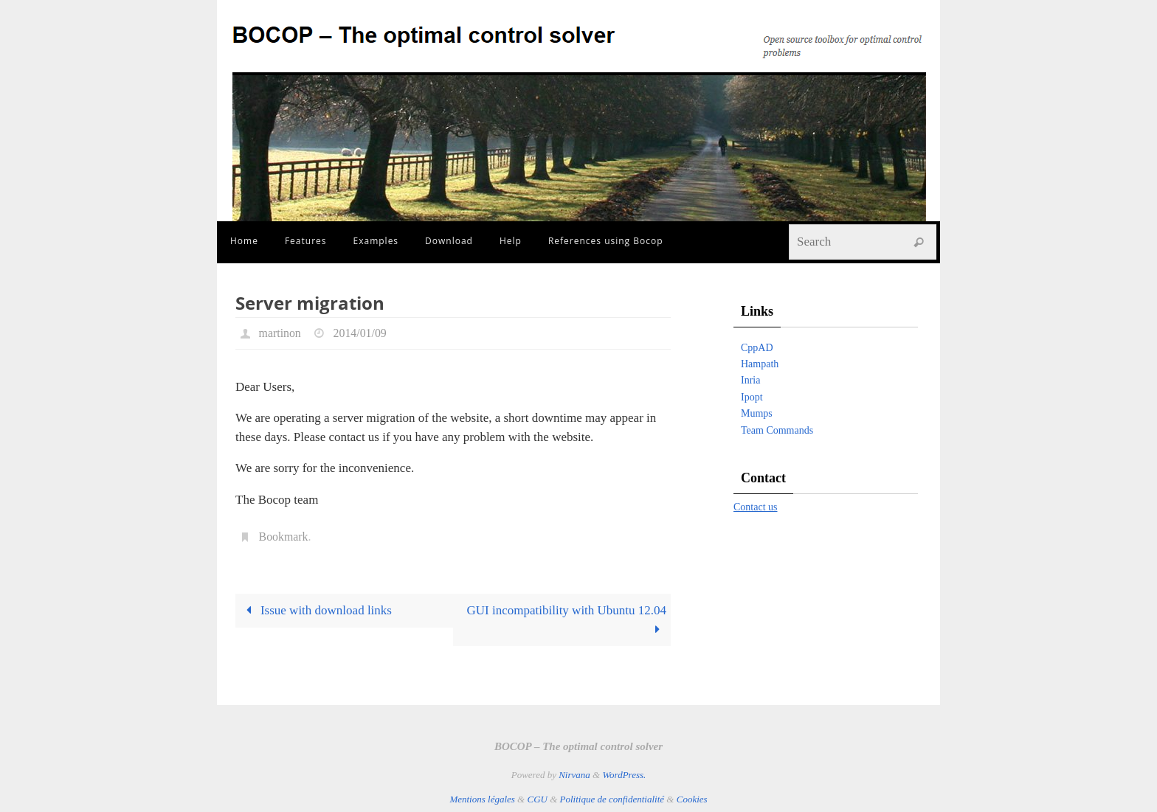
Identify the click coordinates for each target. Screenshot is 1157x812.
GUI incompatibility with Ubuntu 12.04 (567, 619)
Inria (750, 380)
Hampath (759, 363)
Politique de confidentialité (612, 799)
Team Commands (777, 430)
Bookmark (284, 536)
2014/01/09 (360, 333)
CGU (537, 799)
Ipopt (752, 397)
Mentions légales (481, 799)
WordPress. (624, 774)
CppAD (757, 347)
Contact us (755, 507)
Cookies (692, 799)
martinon (280, 333)
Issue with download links (316, 610)
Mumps (757, 413)
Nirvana (574, 774)
